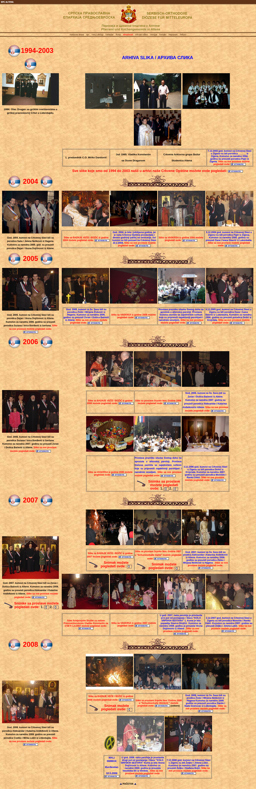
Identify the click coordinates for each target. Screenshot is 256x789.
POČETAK (128, 784)
